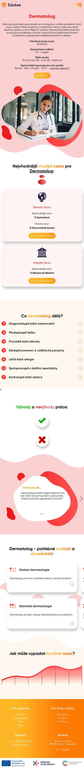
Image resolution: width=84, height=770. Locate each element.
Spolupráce (63, 714)
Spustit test (42, 75)
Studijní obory (21, 718)
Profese (21, 714)
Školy (21, 721)
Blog (21, 725)
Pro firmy (63, 721)
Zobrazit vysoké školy (42, 280)
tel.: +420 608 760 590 (21, 741)
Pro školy (63, 718)
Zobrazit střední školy (42, 235)
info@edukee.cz (21, 744)
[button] (40, 513)
